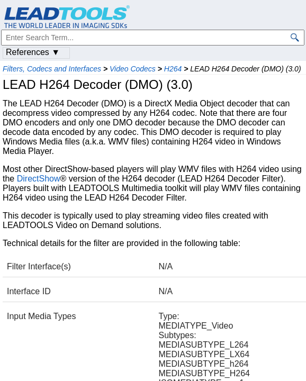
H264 (173, 69)
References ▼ (33, 52)
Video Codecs (133, 69)
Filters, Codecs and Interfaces (52, 69)
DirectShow (38, 178)
